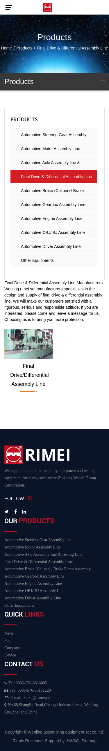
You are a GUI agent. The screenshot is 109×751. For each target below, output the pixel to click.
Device (10, 655)
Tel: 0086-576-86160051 (26, 683)
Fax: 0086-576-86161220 (27, 690)
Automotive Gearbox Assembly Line (53, 204)
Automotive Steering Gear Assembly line (53, 136)
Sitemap (89, 740)
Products (24, 48)
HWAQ (73, 740)
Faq (7, 640)
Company (12, 648)
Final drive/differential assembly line (29, 375)
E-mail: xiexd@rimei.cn (27, 697)
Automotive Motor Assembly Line (50, 148)
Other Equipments (37, 260)
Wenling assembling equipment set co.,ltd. (66, 732)
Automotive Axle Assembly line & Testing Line (50, 164)
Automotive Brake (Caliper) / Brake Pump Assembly (52, 192)
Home (6, 48)
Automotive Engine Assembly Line (52, 218)
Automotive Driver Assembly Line (51, 246)
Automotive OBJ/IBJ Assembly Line (53, 232)
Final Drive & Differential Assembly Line (56, 176)
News (9, 633)
